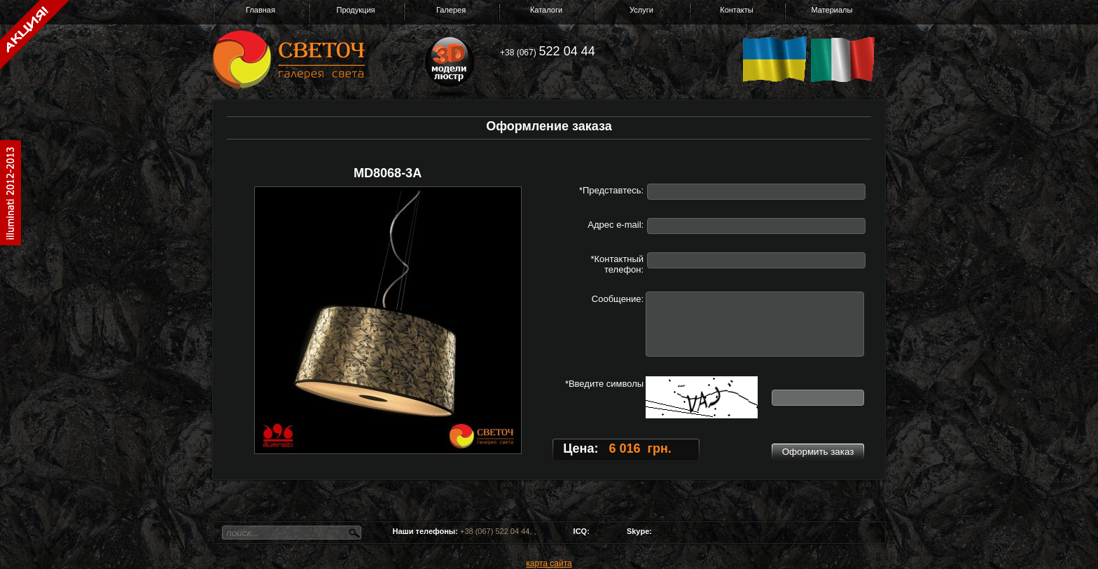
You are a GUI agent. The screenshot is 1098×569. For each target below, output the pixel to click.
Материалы (832, 10)
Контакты (736, 10)
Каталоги (546, 10)
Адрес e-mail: (616, 224)
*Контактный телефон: (617, 264)
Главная (260, 10)
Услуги (641, 10)
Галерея (451, 10)
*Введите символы (604, 383)
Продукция (355, 10)
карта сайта (548, 563)
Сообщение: (618, 299)
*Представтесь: (611, 190)
